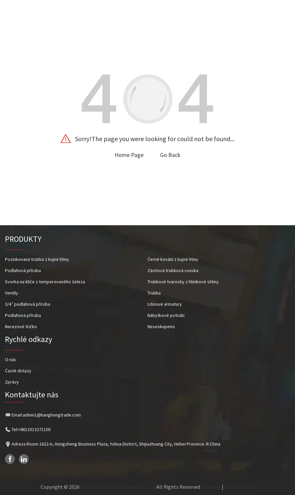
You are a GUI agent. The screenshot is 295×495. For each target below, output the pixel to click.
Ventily (11, 293)
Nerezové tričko (21, 326)
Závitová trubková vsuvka (173, 270)
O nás (10, 359)
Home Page (129, 155)
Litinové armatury (165, 304)
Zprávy (12, 382)
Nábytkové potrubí (166, 315)
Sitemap (211, 486)
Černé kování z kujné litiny (173, 259)
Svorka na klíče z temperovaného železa (45, 282)
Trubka (154, 293)
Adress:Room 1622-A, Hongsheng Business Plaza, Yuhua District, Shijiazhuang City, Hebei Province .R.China (116, 444)
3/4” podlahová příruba (27, 304)
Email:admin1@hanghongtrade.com (46, 415)
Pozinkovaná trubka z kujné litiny (37, 259)
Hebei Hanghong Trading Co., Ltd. (118, 486)
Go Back (170, 155)
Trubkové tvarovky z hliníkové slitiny (183, 282)
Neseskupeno (161, 326)
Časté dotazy (18, 371)
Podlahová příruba (23, 270)
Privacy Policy (239, 486)
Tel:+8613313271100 (31, 429)
